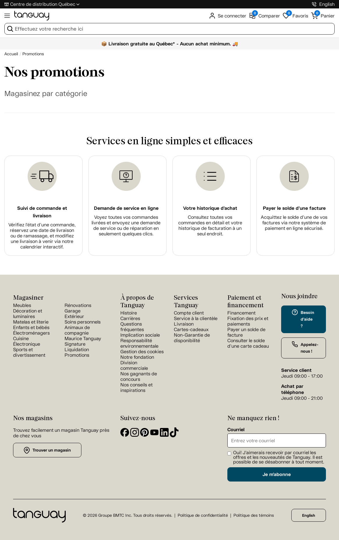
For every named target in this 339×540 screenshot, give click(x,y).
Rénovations (78, 305)
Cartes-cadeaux (191, 329)
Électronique (26, 344)
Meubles (22, 305)
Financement (241, 313)
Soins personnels (83, 322)
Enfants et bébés (31, 327)
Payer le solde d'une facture (294, 208)
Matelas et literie (31, 322)
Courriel (236, 429)
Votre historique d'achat (210, 208)
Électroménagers (31, 333)
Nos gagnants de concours (138, 376)
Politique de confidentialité (203, 515)
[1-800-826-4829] (314, 4)
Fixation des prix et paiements (247, 321)
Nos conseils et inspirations (136, 387)
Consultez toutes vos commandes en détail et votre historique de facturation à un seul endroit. (210, 225)
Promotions (77, 355)
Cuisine (21, 338)
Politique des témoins (253, 515)
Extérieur (74, 316)
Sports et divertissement (29, 352)
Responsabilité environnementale (139, 343)
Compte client (189, 313)
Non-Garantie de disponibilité (192, 337)
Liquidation (77, 349)
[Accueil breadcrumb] (11, 53)
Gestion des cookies (142, 351)
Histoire (128, 313)
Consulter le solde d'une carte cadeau (248, 343)
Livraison (184, 324)
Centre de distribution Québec (42, 4)
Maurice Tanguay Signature (83, 341)
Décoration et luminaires (27, 313)
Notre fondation (137, 357)
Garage (73, 311)
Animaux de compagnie (77, 330)
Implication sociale (140, 335)
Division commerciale (134, 365)
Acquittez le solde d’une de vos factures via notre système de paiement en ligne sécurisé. (294, 222)
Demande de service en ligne (126, 208)
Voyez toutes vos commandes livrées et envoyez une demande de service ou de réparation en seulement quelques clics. (126, 225)
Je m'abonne (277, 474)
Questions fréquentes (132, 326)
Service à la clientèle (195, 318)
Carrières (130, 318)
